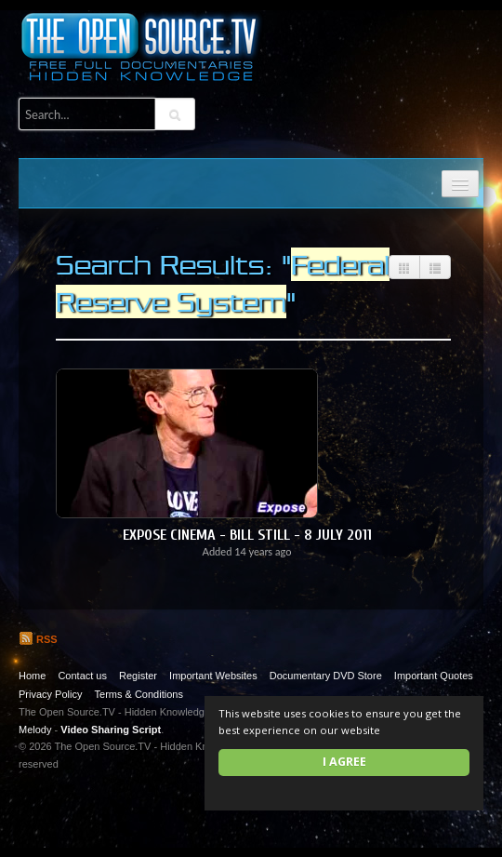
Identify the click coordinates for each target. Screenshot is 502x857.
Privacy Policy (50, 694)
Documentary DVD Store (326, 675)
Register (138, 675)
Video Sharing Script (110, 729)
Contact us (82, 675)
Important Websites (213, 675)
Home (32, 675)
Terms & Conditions (139, 694)
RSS (38, 639)
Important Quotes (433, 675)
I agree (344, 762)
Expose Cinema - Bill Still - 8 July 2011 (247, 535)
